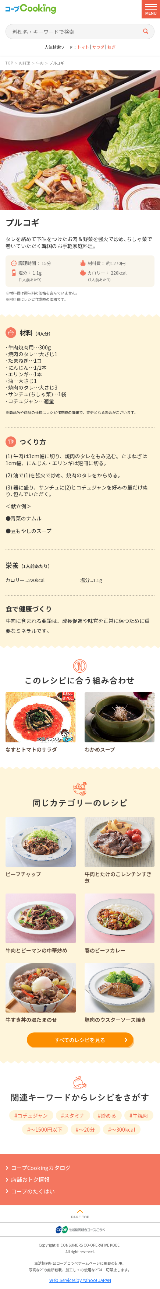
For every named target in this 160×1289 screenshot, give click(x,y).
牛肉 (39, 63)
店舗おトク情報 (30, 1179)
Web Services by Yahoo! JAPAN (80, 1280)
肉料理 (24, 63)
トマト (83, 47)
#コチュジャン (31, 1115)
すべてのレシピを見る (79, 1040)
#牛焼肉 (138, 1115)
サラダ (98, 47)
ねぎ (111, 47)
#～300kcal (121, 1129)
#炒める (107, 1115)
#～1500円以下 (45, 1129)
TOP (9, 63)
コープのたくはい (33, 1191)
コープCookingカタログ (41, 1167)
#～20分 (85, 1129)
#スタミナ (73, 1115)
